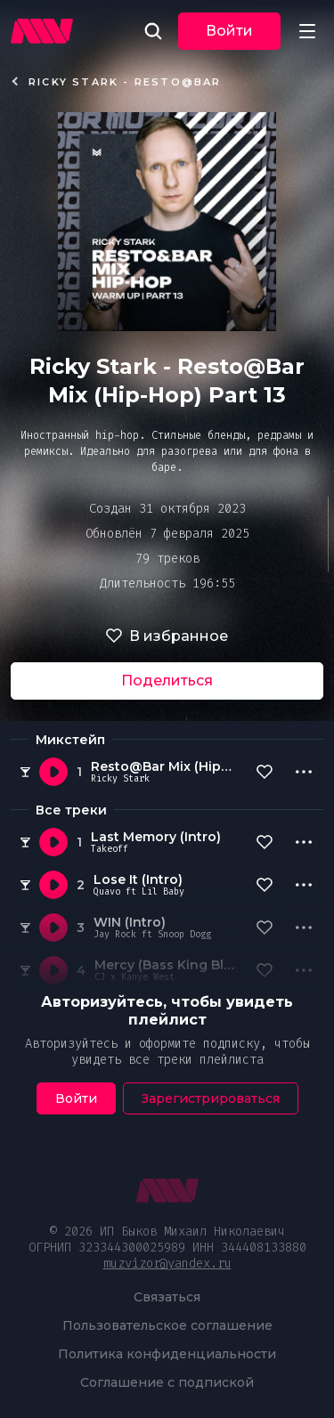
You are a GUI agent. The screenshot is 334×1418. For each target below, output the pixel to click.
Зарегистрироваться (211, 1098)
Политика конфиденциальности (167, 1354)
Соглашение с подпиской (167, 1382)
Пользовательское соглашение (167, 1325)
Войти (229, 30)
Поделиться (167, 680)
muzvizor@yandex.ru (167, 1263)
